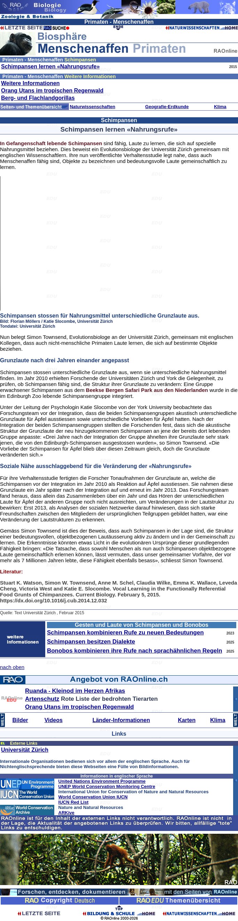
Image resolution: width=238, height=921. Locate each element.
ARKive (66, 812)
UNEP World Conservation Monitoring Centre (106, 786)
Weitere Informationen (30, 83)
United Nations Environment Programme (102, 781)
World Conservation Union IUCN (93, 797)
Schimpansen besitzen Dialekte (91, 641)
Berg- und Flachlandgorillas (38, 98)
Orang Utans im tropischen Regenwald (52, 91)
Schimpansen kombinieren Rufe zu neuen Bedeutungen (125, 632)
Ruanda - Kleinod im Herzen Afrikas (75, 691)
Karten (187, 720)
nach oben (12, 667)
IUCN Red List (73, 802)
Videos (54, 720)
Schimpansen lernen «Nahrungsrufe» (50, 66)
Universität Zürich (24, 750)
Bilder (20, 720)
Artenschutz (42, 699)
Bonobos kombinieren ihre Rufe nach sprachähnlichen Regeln (134, 650)
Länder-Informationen (121, 720)
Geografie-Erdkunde (167, 106)
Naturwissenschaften (92, 106)
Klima (220, 106)
